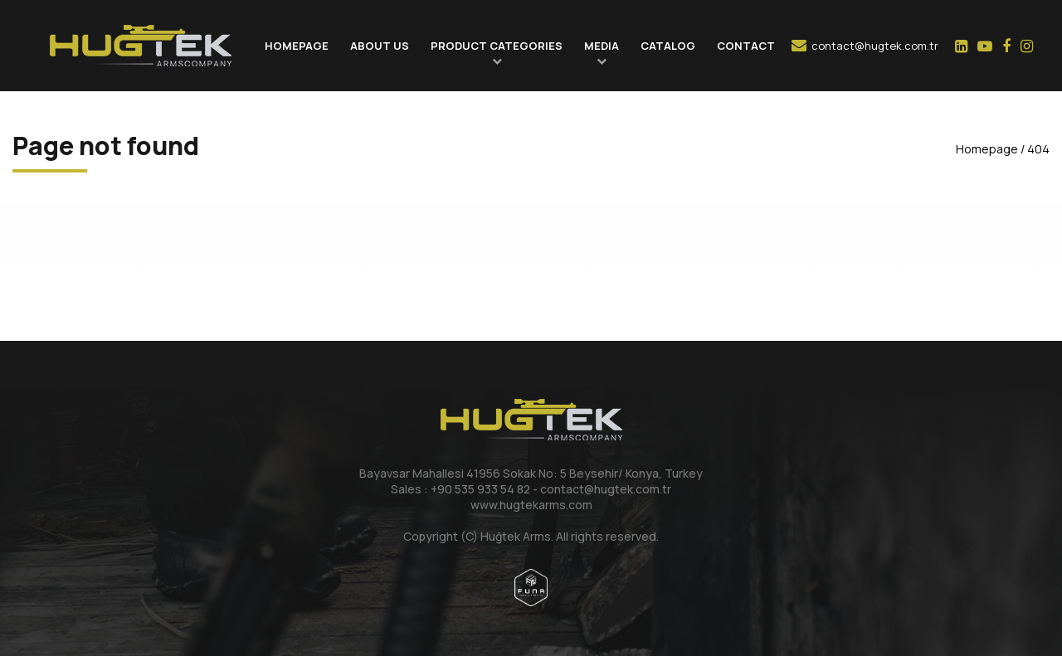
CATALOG (668, 45)
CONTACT (746, 45)
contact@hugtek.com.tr (865, 45)
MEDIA (601, 45)
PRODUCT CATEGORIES (497, 45)
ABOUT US (379, 45)
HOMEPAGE (297, 45)
